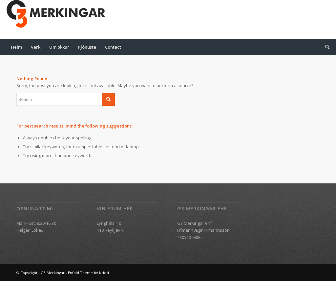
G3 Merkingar (53, 272)
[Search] (325, 47)
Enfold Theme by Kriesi (88, 272)
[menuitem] (16, 47)
